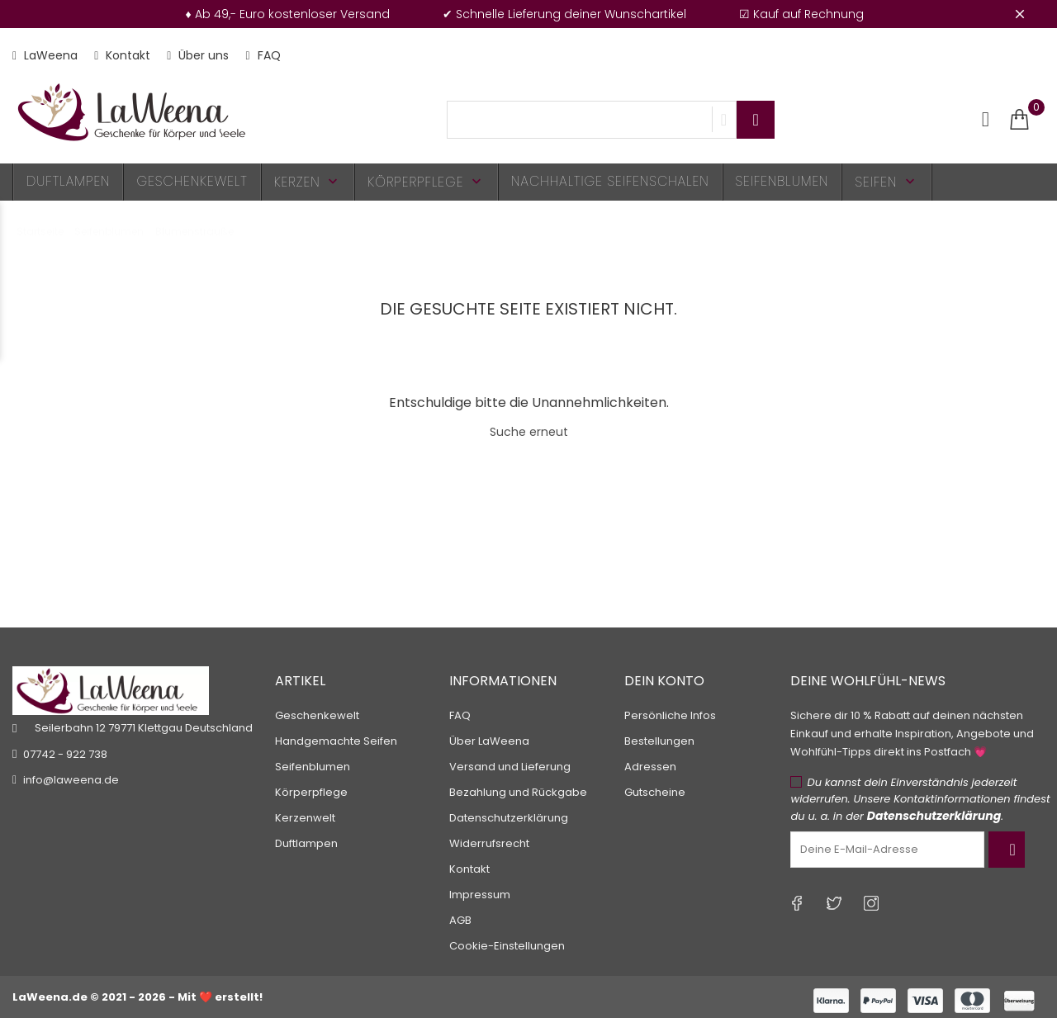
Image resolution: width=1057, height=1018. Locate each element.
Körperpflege (426, 182)
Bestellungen (659, 741)
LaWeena (45, 55)
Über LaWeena (489, 741)
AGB (460, 920)
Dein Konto (664, 680)
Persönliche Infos (670, 715)
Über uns (198, 55)
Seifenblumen (782, 181)
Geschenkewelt (191, 181)
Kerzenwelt (305, 818)
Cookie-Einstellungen (507, 946)
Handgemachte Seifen (336, 741)
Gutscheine (654, 792)
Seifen (886, 182)
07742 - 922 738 (65, 754)
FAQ (262, 55)
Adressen (650, 766)
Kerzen (308, 182)
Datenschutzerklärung (508, 818)
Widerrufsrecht (489, 843)
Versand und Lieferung (510, 766)
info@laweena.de (71, 780)
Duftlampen (68, 181)
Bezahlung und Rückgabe (518, 792)
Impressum (479, 894)
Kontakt (122, 55)
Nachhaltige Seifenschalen (610, 181)
